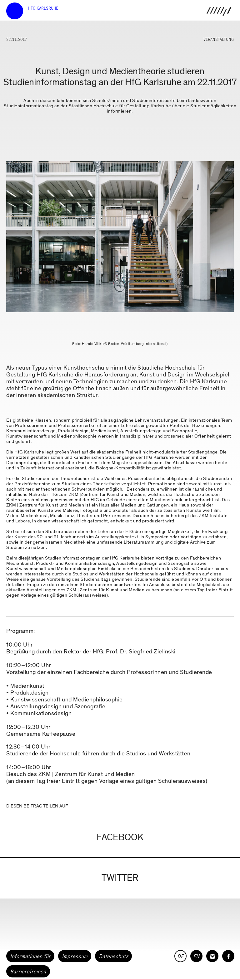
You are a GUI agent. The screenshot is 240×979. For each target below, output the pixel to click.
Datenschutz (113, 956)
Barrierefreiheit (28, 971)
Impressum (75, 956)
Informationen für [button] (30, 956)
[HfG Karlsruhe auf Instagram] (212, 956)
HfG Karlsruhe (43, 8)
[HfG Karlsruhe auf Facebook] (228, 956)
